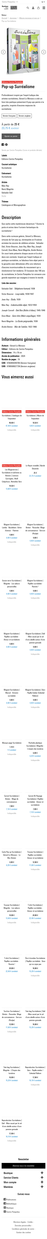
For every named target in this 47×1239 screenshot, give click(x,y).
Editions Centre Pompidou (12, 159)
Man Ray (5, 185)
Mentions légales (19, 1222)
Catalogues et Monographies (14, 205)
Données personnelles (23, 1225)
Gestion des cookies (23, 1232)
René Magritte (8, 189)
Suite (4, 196)
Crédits (30, 1222)
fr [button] (42, 2)
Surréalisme (7, 168)
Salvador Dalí (7, 192)
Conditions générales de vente (23, 1229)
